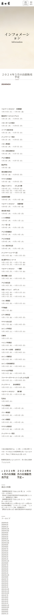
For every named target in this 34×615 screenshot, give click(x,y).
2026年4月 (4, 523)
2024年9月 (4, 545)
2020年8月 (4, 611)
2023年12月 (5, 561)
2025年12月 (5, 529)
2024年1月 (4, 559)
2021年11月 (5, 591)
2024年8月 (4, 547)
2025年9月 (4, 533)
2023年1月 (4, 573)
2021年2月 (4, 601)
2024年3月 (4, 555)
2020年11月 (5, 605)
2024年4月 (4, 553)
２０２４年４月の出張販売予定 (8, 474)
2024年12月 (5, 541)
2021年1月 (4, 603)
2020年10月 (5, 607)
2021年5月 (4, 599)
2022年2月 (4, 585)
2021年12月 (5, 589)
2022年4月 (4, 583)
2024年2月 (4, 557)
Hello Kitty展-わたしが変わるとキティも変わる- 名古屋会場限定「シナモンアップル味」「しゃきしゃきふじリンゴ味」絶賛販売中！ (16, 505)
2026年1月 (4, 527)
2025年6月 (4, 535)
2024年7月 (4, 549)
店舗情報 (25, 4)
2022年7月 (4, 579)
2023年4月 (4, 569)
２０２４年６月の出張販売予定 (24, 474)
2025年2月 (4, 539)
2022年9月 (4, 577)
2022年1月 (4, 587)
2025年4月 (4, 537)
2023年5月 (4, 567)
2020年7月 (4, 613)
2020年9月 (4, 609)
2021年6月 (4, 597)
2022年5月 (4, 581)
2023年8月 (4, 563)
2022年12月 (5, 575)
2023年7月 (4, 565)
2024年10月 (5, 543)
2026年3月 (4, 525)
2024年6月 (4, 551)
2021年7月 (4, 595)
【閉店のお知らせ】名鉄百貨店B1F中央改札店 (16, 509)
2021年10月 (5, 593)
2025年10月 (5, 531)
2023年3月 (4, 571)
